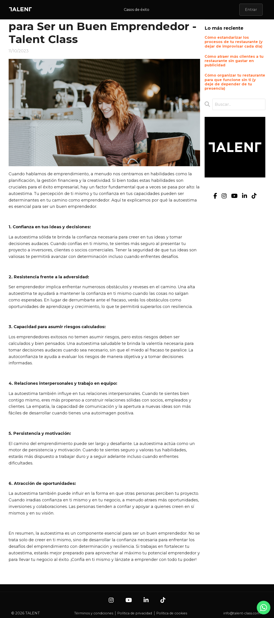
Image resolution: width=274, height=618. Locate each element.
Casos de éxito (136, 9)
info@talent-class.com (241, 613)
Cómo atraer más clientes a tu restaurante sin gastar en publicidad (234, 60)
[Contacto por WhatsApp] (263, 609)
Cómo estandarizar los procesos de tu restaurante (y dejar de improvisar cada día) (234, 41)
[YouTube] (234, 196)
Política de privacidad (134, 613)
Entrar (251, 9)
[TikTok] (254, 196)
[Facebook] (215, 196)
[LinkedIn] (244, 196)
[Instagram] (224, 196)
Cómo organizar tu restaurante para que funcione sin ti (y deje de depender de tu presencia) (235, 82)
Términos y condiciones (93, 613)
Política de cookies (171, 613)
